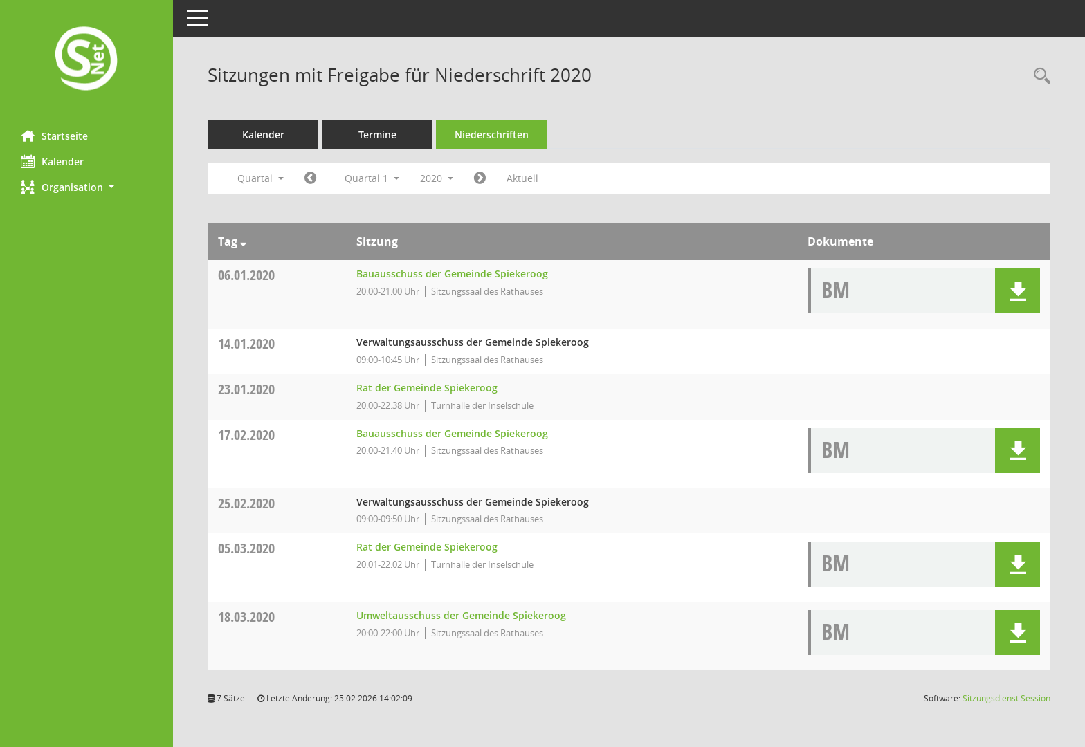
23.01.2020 (246, 389)
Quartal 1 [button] (372, 178)
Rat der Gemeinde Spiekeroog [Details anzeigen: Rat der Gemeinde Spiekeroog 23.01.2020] (427, 387)
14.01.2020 (246, 343)
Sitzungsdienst (1006, 698)
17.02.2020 (246, 434)
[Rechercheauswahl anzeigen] (1038, 76)
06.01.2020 (246, 275)
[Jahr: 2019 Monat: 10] (310, 178)
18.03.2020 (246, 616)
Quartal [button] (260, 178)
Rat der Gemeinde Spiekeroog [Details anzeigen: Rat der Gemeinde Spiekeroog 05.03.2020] (427, 546)
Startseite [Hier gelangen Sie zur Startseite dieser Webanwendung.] (54, 135)
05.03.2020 (246, 548)
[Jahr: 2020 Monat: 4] (480, 178)
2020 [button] (436, 178)
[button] (86, 187)
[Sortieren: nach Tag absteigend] (243, 241)
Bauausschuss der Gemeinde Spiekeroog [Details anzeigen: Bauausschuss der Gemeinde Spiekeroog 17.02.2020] (452, 433)
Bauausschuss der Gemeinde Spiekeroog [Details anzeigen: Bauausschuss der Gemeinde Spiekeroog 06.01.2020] (452, 273)
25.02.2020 (246, 503)
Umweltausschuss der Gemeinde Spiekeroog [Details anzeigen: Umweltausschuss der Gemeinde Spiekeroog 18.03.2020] (461, 615)
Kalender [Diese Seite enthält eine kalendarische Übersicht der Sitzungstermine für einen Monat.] (52, 161)
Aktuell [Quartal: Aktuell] (522, 178)
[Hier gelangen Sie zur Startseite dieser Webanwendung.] (86, 59)
